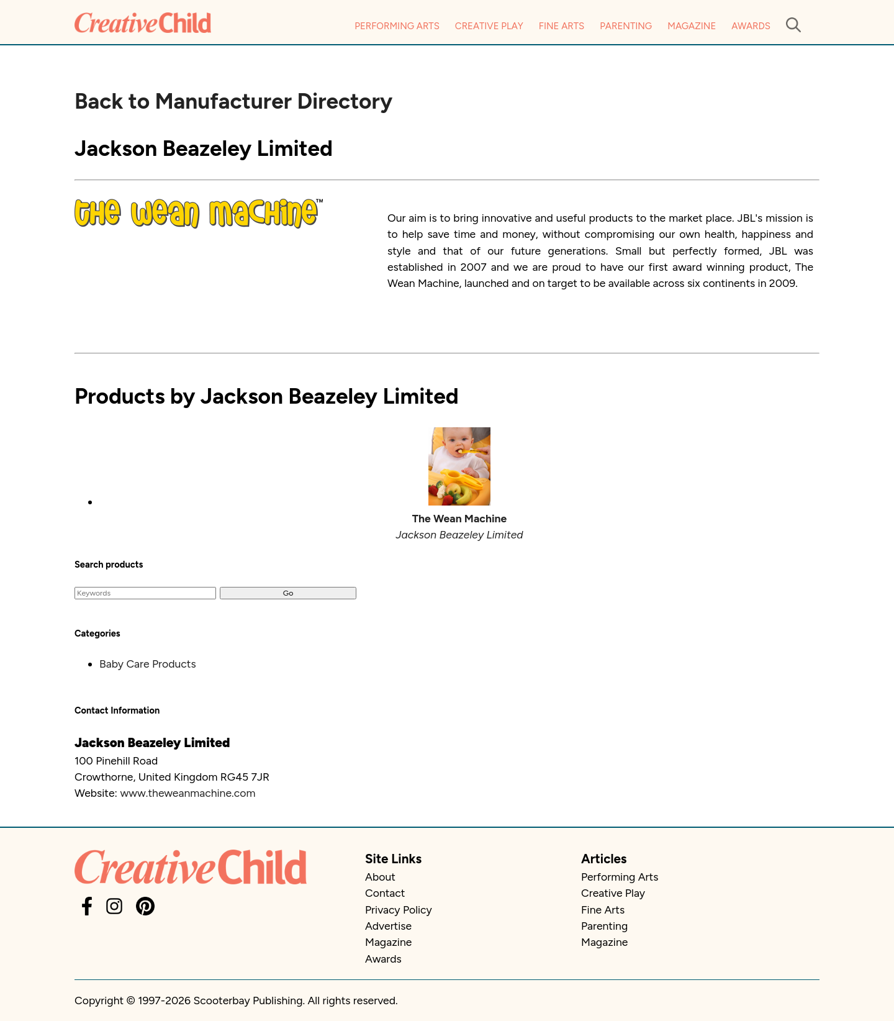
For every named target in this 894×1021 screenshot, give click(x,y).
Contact (385, 892)
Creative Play (489, 26)
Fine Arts (561, 26)
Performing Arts (397, 26)
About (380, 876)
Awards (750, 26)
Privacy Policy (398, 909)
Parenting (626, 26)
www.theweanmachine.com (187, 792)
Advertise (388, 925)
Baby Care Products (147, 663)
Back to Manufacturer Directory (233, 101)
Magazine (691, 26)
